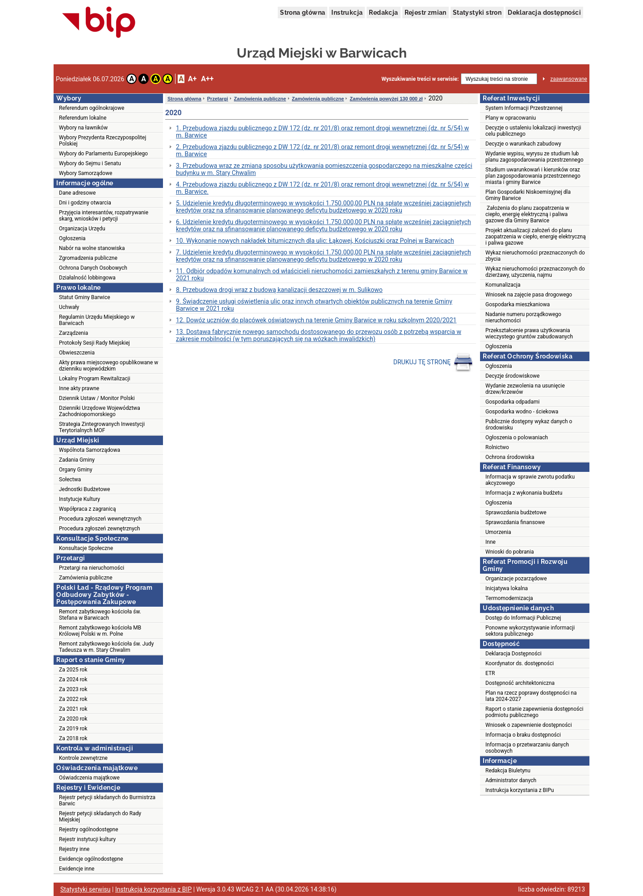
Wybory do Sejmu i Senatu (90, 163)
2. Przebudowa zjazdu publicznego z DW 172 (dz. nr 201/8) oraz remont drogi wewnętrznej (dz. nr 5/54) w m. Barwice (322, 150)
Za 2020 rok (73, 719)
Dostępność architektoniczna (520, 683)
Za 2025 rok (73, 670)
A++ (207, 79)
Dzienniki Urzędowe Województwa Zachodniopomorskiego (99, 411)
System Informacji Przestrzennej (524, 108)
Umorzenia (498, 532)
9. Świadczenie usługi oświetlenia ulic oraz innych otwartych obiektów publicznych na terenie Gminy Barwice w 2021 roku (314, 305)
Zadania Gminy (77, 460)
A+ (192, 79)
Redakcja (383, 12)
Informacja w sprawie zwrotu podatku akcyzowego (530, 480)
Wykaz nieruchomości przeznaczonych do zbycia (535, 256)
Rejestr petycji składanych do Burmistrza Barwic (107, 800)
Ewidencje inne (76, 869)
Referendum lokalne (82, 118)
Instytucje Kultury (79, 499)
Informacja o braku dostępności (523, 735)
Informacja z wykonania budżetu (523, 493)
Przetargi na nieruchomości (91, 568)
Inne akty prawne (79, 388)
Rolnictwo (497, 447)
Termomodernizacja (509, 598)
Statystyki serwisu (85, 889)
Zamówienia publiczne (86, 578)
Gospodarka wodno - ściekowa (521, 411)
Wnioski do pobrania (509, 552)
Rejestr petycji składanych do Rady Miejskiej (100, 816)
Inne (490, 542)
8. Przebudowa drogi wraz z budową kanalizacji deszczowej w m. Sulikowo (279, 289)
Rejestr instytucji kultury (87, 839)
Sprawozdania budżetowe (516, 512)
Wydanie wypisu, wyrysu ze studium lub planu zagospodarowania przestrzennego (534, 156)
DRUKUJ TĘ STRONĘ (433, 362)
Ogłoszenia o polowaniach (516, 437)
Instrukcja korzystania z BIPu (519, 790)
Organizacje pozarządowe (516, 578)
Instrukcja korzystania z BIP (153, 889)
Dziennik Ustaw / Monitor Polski (97, 398)
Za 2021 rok (73, 709)
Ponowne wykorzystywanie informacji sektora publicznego (530, 631)
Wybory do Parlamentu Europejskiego (103, 153)
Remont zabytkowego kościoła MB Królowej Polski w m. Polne (100, 631)
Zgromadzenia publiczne (88, 258)
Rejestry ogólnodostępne (88, 829)
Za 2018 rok (73, 738)
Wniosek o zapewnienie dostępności (528, 725)
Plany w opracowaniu (510, 118)
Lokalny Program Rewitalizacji (94, 378)
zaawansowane (568, 79)
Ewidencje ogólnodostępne (91, 859)
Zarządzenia (73, 333)
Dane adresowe (77, 193)
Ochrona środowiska (509, 457)
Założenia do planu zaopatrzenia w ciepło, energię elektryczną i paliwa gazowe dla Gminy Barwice (527, 214)
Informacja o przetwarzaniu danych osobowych (527, 748)
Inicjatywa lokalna (506, 588)
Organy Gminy (75, 470)
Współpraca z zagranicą (87, 509)
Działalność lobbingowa (87, 278)
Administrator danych (510, 780)
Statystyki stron (477, 12)
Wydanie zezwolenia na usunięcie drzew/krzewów (525, 389)
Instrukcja (347, 12)
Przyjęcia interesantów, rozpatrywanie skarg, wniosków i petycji (103, 215)
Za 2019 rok (73, 728)
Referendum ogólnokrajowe (91, 108)
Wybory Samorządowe (85, 173)
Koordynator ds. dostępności (519, 663)
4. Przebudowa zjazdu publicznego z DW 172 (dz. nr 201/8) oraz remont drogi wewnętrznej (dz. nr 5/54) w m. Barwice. (322, 188)
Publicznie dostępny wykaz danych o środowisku (528, 424)
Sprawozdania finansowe (515, 522)
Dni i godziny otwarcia (85, 203)
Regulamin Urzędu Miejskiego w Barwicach (97, 320)
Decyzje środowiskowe (512, 376)
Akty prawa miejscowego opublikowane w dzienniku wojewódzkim (108, 365)
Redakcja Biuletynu (507, 770)
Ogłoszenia (72, 238)
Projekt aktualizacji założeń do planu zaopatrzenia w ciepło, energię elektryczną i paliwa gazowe (535, 236)
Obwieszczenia (77, 353)
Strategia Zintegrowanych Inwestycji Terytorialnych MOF (102, 427)
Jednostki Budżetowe (84, 489)
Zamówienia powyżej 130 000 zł (386, 98)
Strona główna (302, 12)
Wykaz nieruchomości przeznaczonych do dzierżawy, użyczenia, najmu (535, 272)
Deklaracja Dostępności (513, 653)
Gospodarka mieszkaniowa (517, 304)
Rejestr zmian (426, 12)
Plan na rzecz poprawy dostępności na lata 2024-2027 (530, 696)
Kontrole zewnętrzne (83, 758)
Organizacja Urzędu (82, 228)
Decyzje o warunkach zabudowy (523, 144)
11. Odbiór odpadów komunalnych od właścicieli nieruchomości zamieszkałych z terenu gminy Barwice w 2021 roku (322, 274)
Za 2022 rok (73, 699)
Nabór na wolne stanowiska (92, 248)
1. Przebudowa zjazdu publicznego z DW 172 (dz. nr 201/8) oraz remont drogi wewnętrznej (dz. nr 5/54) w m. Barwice (322, 132)
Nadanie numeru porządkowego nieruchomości (523, 317)
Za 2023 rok (73, 689)
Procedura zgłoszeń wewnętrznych (100, 519)
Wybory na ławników (83, 128)
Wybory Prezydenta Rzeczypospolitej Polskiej (102, 140)
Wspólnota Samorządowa (89, 450)
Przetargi (217, 98)
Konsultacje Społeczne (86, 548)
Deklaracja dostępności (544, 12)
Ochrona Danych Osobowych (93, 268)
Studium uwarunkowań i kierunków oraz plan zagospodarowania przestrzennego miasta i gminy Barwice (532, 176)
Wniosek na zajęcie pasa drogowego (528, 295)
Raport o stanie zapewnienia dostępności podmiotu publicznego (534, 712)
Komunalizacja (503, 285)
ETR (490, 673)
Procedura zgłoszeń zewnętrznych (99, 528)
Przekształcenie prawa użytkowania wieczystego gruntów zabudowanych (529, 333)
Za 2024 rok (73, 679)
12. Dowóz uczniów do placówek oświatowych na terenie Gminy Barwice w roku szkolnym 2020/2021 (316, 320)
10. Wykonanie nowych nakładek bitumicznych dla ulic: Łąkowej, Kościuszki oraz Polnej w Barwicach (315, 240)
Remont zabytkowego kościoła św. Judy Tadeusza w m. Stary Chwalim (106, 647)
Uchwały (69, 307)
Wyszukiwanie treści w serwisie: (420, 79)
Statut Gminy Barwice (84, 297)
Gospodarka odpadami (512, 402)
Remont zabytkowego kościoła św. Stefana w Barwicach (100, 614)
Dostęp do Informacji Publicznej (523, 618)
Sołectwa (70, 479)
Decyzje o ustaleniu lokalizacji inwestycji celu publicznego (533, 131)
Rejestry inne (74, 849)
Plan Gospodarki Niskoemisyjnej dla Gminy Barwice (528, 195)
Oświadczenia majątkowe (89, 778)
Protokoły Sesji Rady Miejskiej (94, 343)
